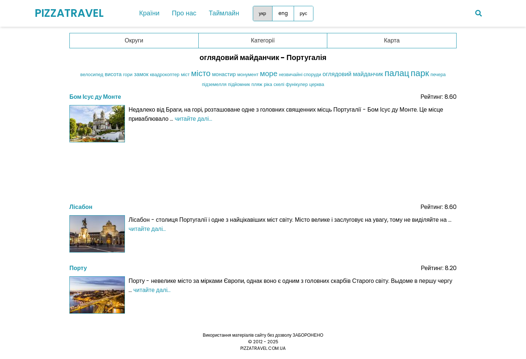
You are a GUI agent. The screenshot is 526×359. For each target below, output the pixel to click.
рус (303, 13)
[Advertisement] (263, 170)
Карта (392, 40)
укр (262, 13)
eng (283, 13)
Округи (134, 40)
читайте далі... (193, 119)
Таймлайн (224, 13)
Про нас (184, 13)
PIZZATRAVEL (69, 13)
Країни (149, 13)
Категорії (263, 40)
